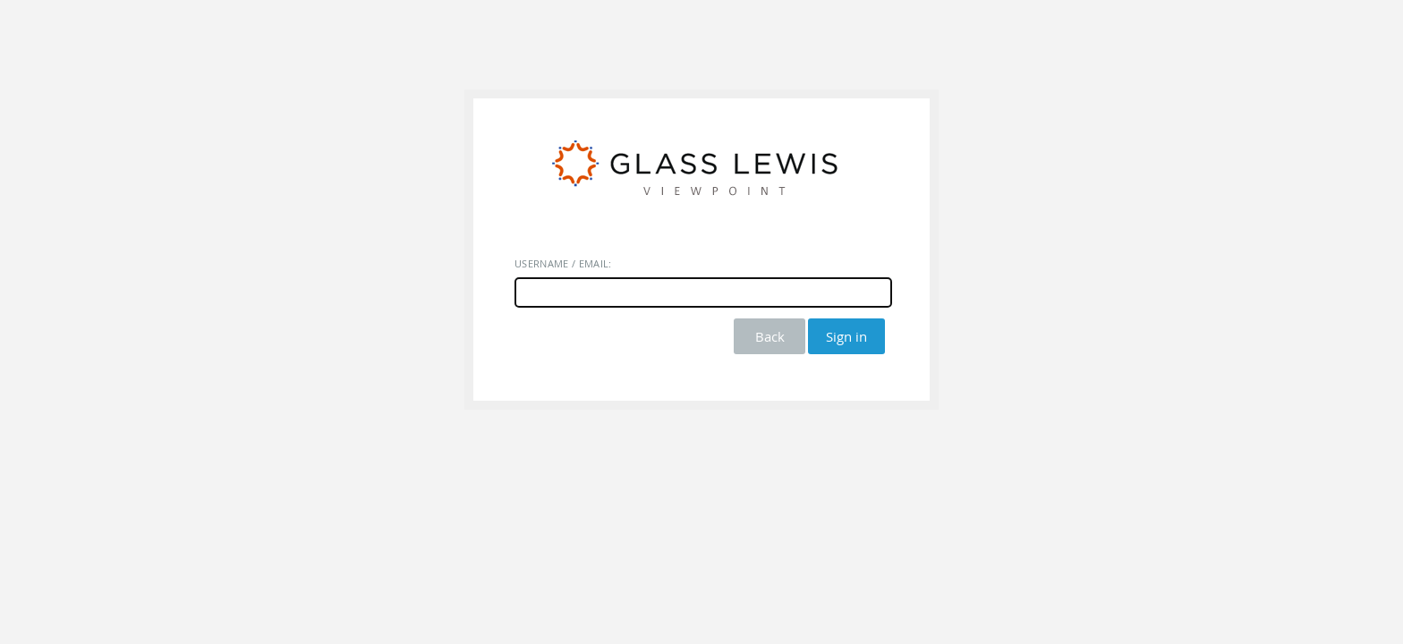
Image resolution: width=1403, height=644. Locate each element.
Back (770, 336)
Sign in (846, 336)
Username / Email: (563, 263)
